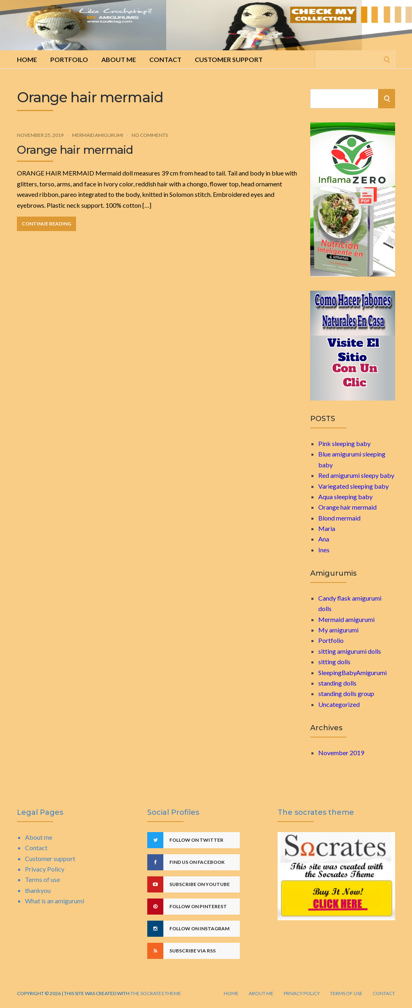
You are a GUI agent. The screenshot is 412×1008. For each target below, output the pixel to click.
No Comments (150, 135)
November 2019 (341, 752)
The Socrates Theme (155, 993)
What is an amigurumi (54, 901)
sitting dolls (334, 661)
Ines (324, 550)
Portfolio (331, 640)
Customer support (229, 59)
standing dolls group (346, 693)
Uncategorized (339, 704)
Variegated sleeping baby (353, 486)
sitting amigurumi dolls (349, 651)
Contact (165, 59)
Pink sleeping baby (344, 443)
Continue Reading (46, 224)
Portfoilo (69, 59)
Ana (323, 539)
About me (118, 59)
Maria (326, 528)
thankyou (38, 890)
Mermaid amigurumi (97, 135)
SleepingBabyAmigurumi (352, 672)
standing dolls (337, 683)
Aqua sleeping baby (345, 496)
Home (27, 59)
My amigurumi (338, 630)
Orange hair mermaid (75, 150)
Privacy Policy (44, 869)
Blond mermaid (339, 518)
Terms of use (42, 879)
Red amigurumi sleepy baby (356, 475)
